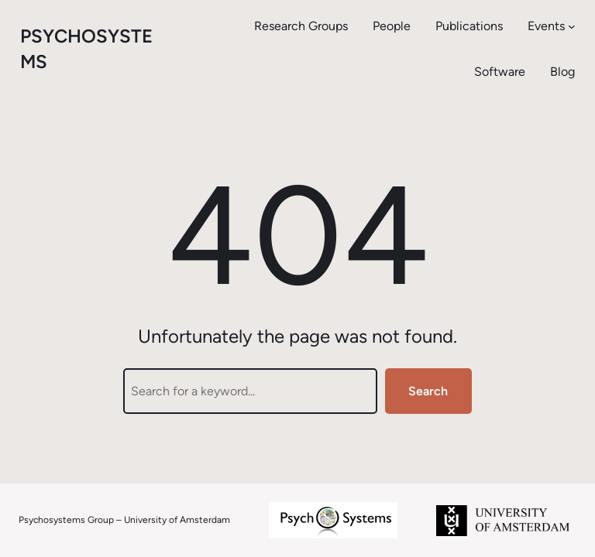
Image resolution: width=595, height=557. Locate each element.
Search (428, 391)
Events (546, 26)
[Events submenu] (572, 26)
